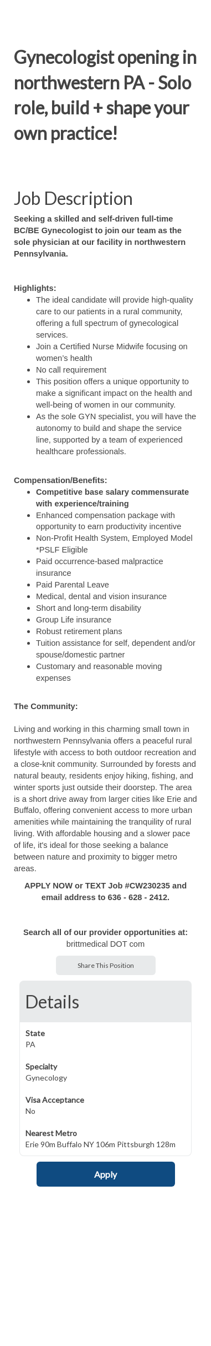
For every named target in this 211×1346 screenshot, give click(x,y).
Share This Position (106, 965)
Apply (105, 1174)
